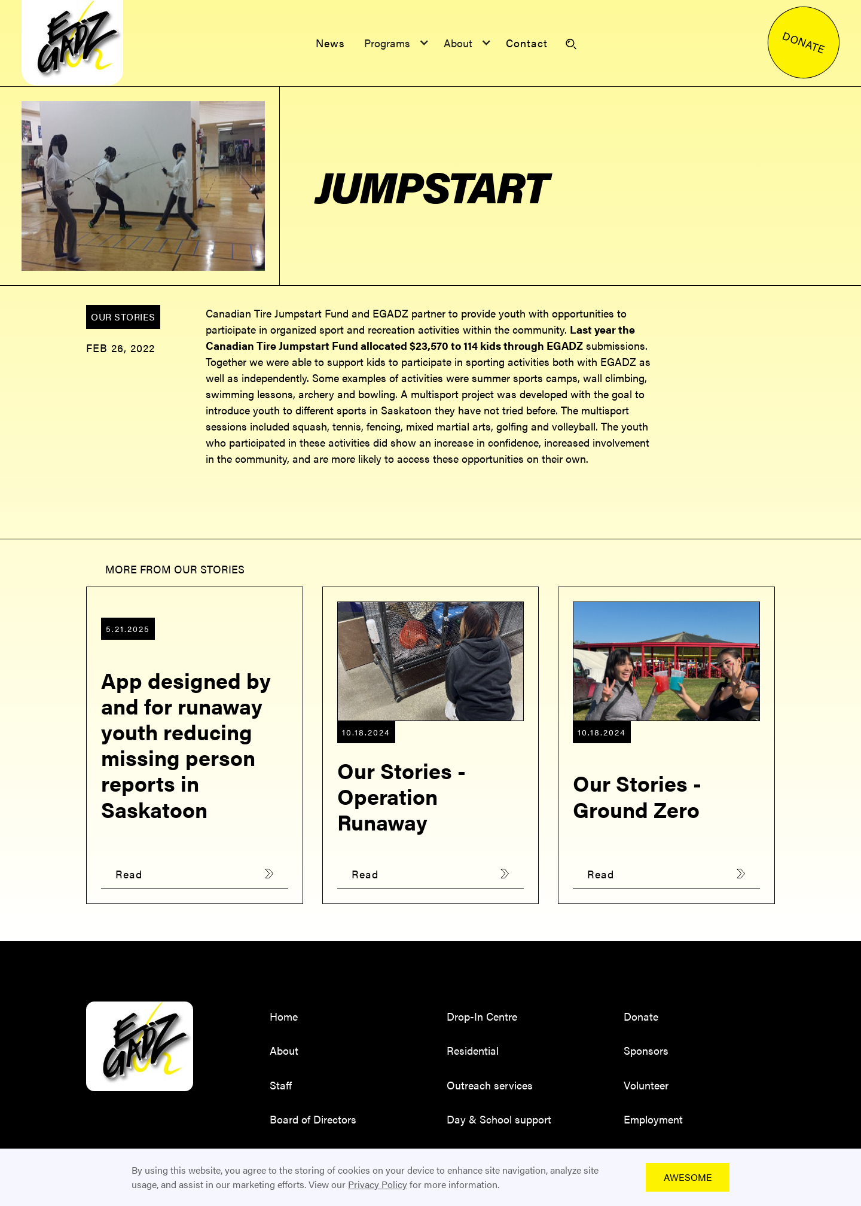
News (330, 42)
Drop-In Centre (482, 1016)
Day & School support (499, 1119)
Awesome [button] (688, 1177)
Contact (527, 42)
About (284, 1050)
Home (284, 1016)
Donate (641, 1016)
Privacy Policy (377, 1184)
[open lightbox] (143, 186)
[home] (72, 43)
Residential (473, 1050)
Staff (281, 1084)
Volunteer (646, 1084)
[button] (394, 42)
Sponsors (646, 1050)
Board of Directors (313, 1119)
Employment (653, 1119)
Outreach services (490, 1084)
